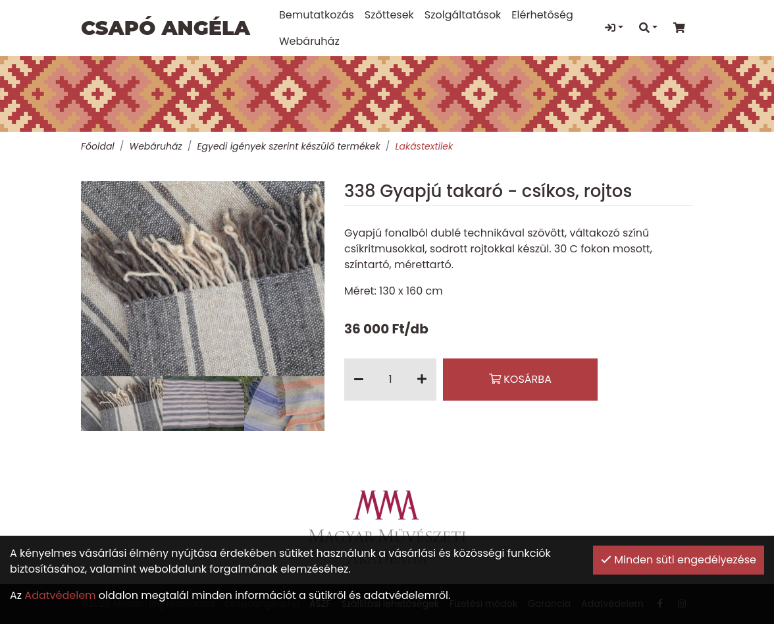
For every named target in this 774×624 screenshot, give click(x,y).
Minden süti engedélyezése (678, 559)
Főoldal (98, 146)
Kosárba (520, 379)
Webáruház (155, 146)
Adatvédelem (59, 595)
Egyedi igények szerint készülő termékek (288, 146)
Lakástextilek (424, 146)
